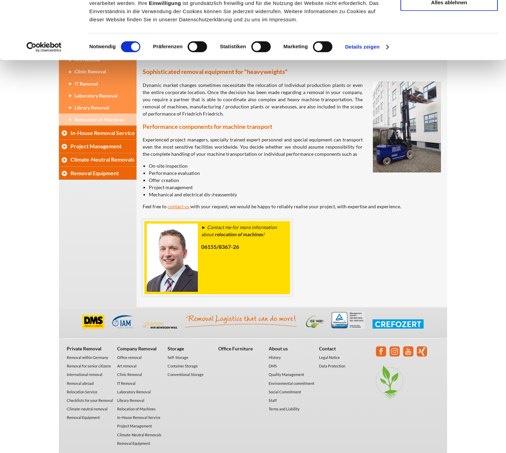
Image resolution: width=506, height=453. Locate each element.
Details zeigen (362, 101)
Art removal (127, 366)
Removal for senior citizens (89, 366)
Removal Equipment (94, 173)
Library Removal (130, 400)
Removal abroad (80, 383)
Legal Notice (329, 357)
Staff (273, 400)
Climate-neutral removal (87, 409)
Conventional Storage (186, 374)
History (275, 357)
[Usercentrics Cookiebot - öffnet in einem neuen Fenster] (44, 101)
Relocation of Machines (99, 119)
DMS (273, 366)
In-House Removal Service (102, 133)
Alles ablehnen (449, 57)
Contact (327, 348)
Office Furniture (235, 348)
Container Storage (183, 366)
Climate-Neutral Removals (102, 159)
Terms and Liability (284, 409)
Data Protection (332, 366)
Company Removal (137, 348)
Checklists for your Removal (90, 400)
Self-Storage (178, 357)
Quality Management (286, 374)
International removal (84, 374)
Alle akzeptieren (449, 17)
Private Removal (84, 348)
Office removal (129, 357)
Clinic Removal (129, 374)
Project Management (96, 146)
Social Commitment (285, 392)
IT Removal (126, 383)
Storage (176, 348)
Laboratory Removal (134, 392)
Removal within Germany (87, 357)
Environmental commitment (291, 383)
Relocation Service (82, 392)
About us (278, 348)
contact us (178, 206)
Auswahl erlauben (449, 37)
